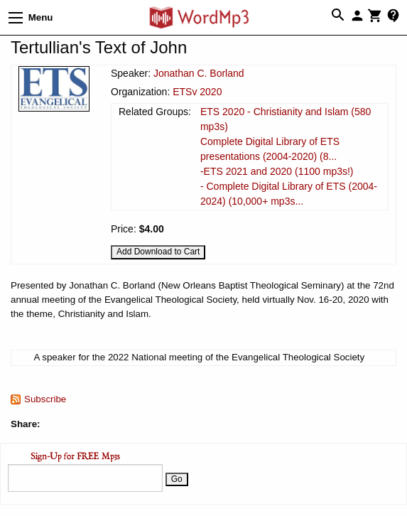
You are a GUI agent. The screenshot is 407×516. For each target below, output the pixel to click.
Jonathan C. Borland (198, 73)
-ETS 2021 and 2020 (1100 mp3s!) (277, 171)
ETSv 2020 (197, 91)
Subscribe (45, 399)
